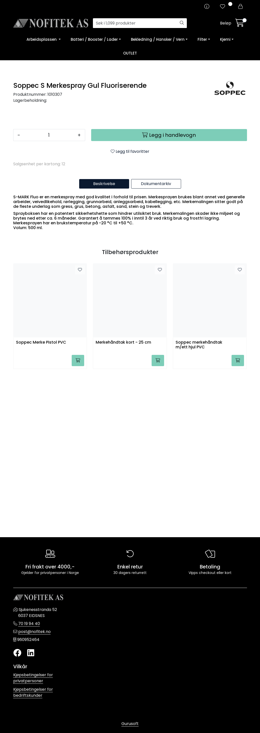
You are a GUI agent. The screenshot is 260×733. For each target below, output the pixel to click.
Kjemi (225, 39)
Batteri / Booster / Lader (94, 39)
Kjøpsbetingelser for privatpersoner (33, 678)
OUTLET (130, 53)
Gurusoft (130, 723)
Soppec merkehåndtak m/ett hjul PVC (199, 507)
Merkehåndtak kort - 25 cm (123, 504)
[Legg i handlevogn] (169, 297)
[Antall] (49, 297)
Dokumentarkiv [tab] (156, 346)
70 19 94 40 (29, 623)
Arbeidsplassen (42, 39)
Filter (202, 39)
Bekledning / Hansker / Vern (158, 39)
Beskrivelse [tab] (104, 346)
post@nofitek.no (34, 631)
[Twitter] (17, 653)
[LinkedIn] (30, 653)
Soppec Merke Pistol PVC (41, 504)
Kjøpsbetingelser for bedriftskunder (33, 692)
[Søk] (135, 23)
